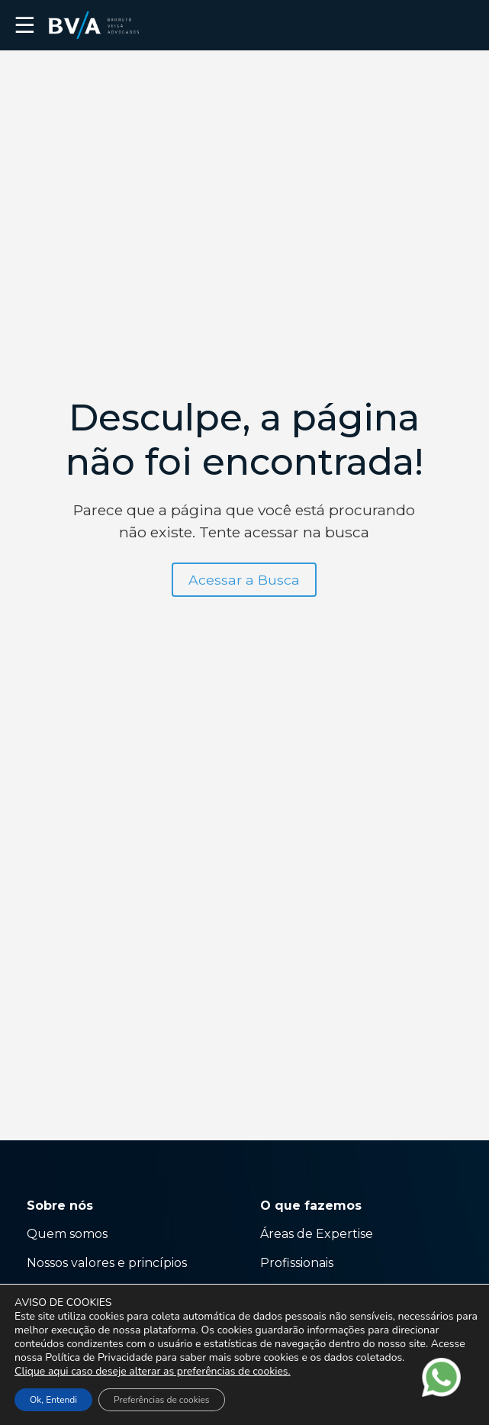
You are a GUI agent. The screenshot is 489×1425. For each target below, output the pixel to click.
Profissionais (298, 1263)
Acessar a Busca (244, 580)
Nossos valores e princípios (107, 1263)
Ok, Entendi (53, 1400)
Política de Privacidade (99, 1357)
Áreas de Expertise (316, 1234)
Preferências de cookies (161, 1400)
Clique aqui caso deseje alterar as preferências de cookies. (152, 1371)
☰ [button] (25, 25)
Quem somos (67, 1234)
